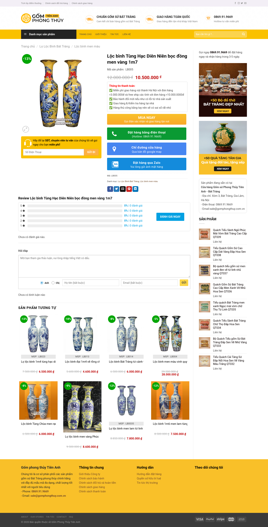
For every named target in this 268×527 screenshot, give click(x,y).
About (24, 517)
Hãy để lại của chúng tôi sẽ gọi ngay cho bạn (65, 142)
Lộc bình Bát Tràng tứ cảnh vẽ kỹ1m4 (132, 361)
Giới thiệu (101, 34)
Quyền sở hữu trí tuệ (149, 478)
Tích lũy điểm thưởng (31, 3)
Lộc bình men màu (87, 46)
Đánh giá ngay (170, 216)
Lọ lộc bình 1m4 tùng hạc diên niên (43, 361)
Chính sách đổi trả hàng (56, 3)
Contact (62, 517)
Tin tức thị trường (147, 482)
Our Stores (37, 517)
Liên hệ (127, 34)
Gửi (184, 282)
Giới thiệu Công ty (89, 474)
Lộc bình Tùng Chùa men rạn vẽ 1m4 (44, 424)
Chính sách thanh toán (92, 491)
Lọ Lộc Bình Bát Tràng (55, 46)
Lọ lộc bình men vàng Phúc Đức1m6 (87, 436)
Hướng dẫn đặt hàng (149, 474)
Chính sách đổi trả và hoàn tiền (97, 482)
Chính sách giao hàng (82, 3)
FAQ (71, 517)
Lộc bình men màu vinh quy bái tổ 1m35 (178, 361)
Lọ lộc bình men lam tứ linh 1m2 (129, 428)
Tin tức (114, 34)
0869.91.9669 (218, 52)
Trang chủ (85, 34)
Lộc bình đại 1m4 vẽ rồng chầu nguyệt (89, 361)
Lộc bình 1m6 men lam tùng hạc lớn (175, 424)
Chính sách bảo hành (91, 478)
